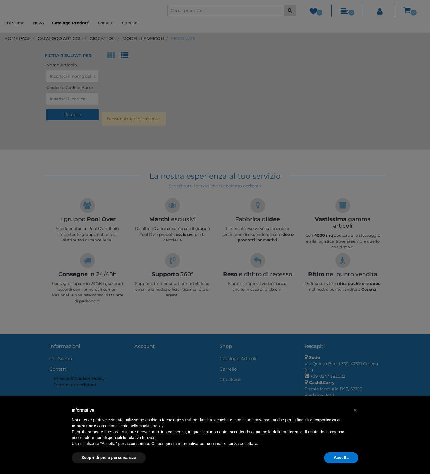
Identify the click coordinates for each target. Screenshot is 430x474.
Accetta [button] (341, 457)
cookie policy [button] (151, 425)
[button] (355, 410)
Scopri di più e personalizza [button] (108, 457)
